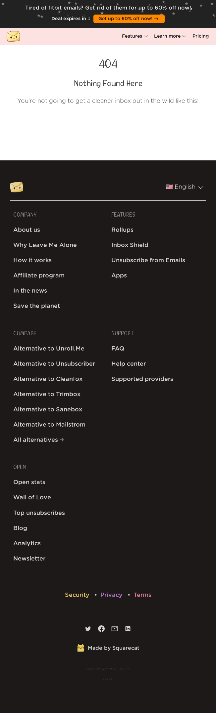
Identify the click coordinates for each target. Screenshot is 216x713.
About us (26, 230)
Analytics (27, 544)
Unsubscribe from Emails (148, 261)
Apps (119, 276)
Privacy (112, 595)
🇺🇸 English (184, 187)
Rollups (122, 230)
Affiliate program (39, 276)
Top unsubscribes (39, 513)
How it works (32, 261)
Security (78, 595)
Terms (142, 595)
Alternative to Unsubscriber (54, 364)
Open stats (29, 482)
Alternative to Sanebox (47, 410)
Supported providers (142, 379)
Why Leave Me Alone (45, 245)
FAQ (117, 349)
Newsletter (29, 559)
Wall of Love (32, 498)
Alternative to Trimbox (47, 395)
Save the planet (36, 306)
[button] (135, 36)
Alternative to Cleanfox (47, 379)
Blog (20, 528)
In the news (30, 291)
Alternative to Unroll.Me (48, 349)
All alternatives (38, 440)
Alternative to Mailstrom (49, 425)
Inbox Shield (129, 245)
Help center (128, 364)
